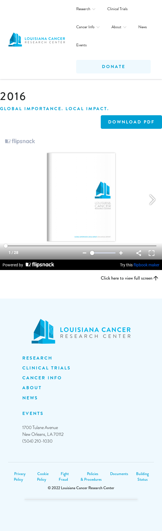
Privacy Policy (19, 476)
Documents (119, 473)
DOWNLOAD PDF (131, 122)
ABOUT (32, 387)
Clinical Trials (117, 9)
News (142, 27)
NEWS (30, 398)
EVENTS (33, 413)
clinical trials (46, 368)
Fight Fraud (64, 476)
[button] (86, 9)
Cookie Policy (43, 476)
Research (37, 358)
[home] (38, 39)
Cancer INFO (42, 378)
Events (81, 45)
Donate (113, 66)
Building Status (142, 476)
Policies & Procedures (91, 476)
